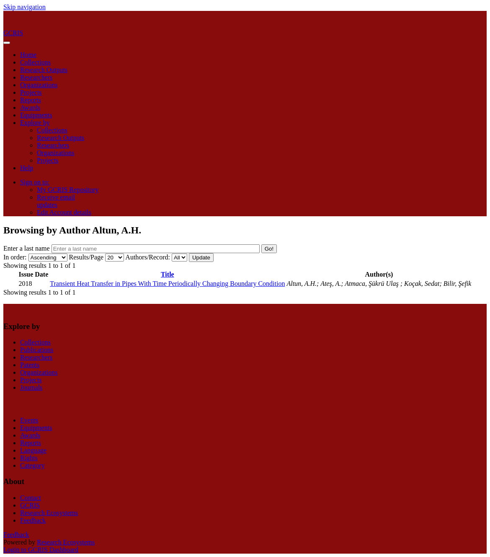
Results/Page (86, 257)
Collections (35, 62)
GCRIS (30, 505)
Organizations (38, 84)
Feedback (33, 520)
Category (32, 465)
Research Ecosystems (49, 512)
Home (28, 54)
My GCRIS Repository (68, 189)
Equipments (36, 115)
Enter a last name (27, 248)
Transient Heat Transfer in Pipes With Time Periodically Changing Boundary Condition (167, 283)
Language (33, 450)
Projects (31, 92)
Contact (30, 497)
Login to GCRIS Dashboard (40, 549)
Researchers (36, 77)
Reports (30, 100)
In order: (15, 257)
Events (29, 420)
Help (26, 167)
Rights (29, 457)
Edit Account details (64, 212)
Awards (30, 107)
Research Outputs (43, 69)
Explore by (35, 122)
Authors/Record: (147, 257)
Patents (29, 364)
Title (167, 274)
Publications (36, 349)
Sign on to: (34, 182)
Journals (31, 387)
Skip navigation (24, 6)
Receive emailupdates (56, 201)
